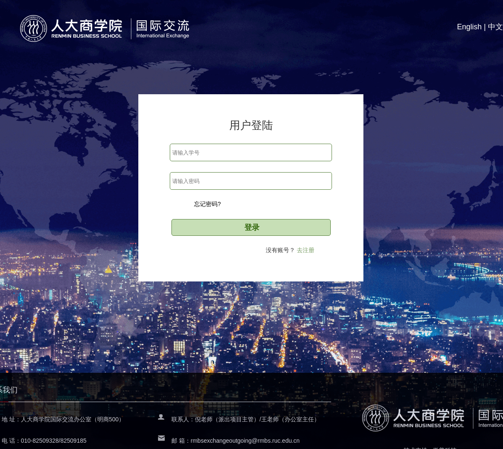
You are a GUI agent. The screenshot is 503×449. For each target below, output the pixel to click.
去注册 (305, 250)
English (469, 27)
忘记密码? (207, 204)
